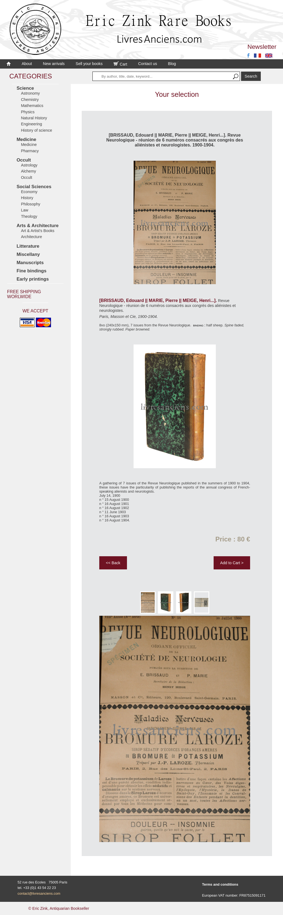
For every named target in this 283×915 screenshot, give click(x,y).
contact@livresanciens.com (39, 893)
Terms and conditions (220, 884)
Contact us (147, 63)
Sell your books (89, 63)
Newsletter (261, 46)
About (27, 63)
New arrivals (54, 63)
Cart (120, 64)
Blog (172, 63)
